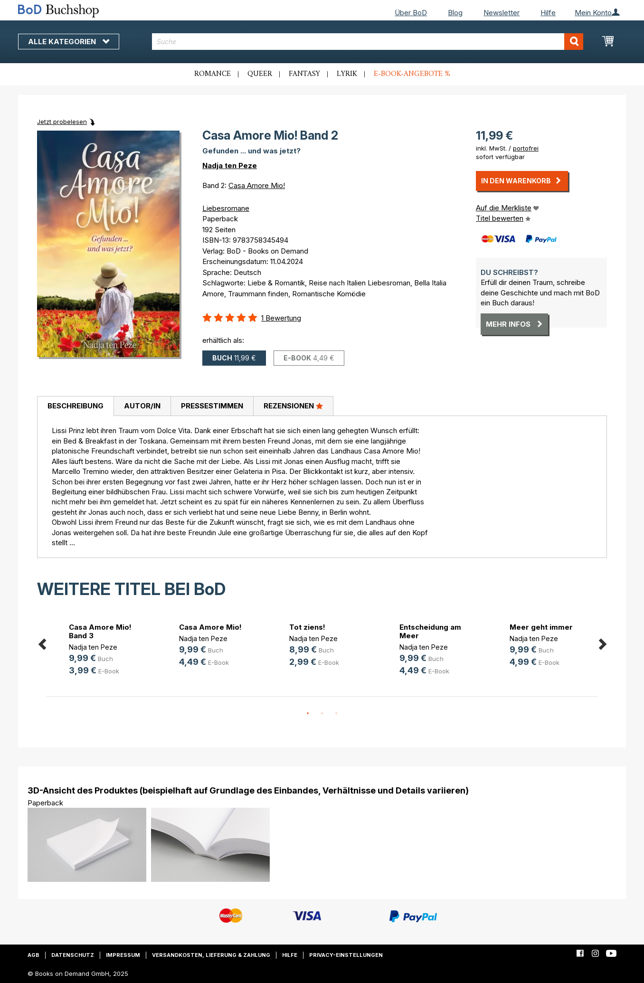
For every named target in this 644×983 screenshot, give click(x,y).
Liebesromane (225, 208)
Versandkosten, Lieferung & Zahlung (211, 955)
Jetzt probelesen (62, 121)
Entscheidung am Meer (430, 631)
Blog (455, 12)
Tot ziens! (307, 627)
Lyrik (347, 74)
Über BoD (411, 12)
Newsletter (501, 12)
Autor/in (142, 405)
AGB (33, 955)
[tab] (75, 406)
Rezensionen (293, 405)
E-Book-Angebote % (412, 74)
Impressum (123, 955)
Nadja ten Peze (229, 165)
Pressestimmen (212, 405)
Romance (212, 74)
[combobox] (368, 41)
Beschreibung (75, 405)
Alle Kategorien (68, 41)
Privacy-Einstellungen (346, 955)
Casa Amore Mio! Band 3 (100, 631)
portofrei (526, 148)
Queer (259, 74)
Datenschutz (72, 955)
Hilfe (548, 12)
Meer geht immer (541, 627)
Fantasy (304, 74)
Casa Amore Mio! (256, 185)
